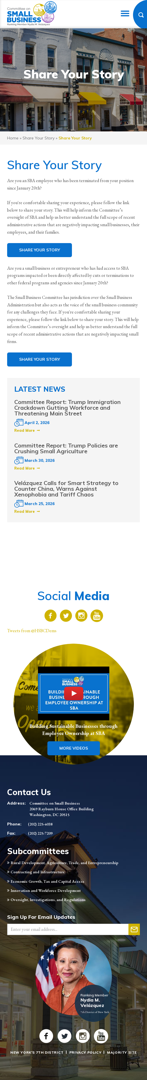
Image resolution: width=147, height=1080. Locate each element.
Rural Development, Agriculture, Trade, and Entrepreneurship (64, 862)
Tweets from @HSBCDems (32, 631)
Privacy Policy (85, 1052)
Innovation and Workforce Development (46, 890)
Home (13, 138)
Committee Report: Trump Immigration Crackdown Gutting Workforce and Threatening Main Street (67, 407)
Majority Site (122, 1052)
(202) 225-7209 (40, 833)
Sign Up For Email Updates (41, 917)
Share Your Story (39, 138)
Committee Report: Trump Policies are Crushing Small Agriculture (66, 448)
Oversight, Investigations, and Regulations (48, 899)
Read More (24, 430)
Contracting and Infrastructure (38, 871)
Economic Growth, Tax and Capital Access (47, 881)
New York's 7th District (37, 1052)
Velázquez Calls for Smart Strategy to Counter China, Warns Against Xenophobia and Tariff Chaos (66, 488)
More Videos (73, 748)
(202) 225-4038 (40, 824)
